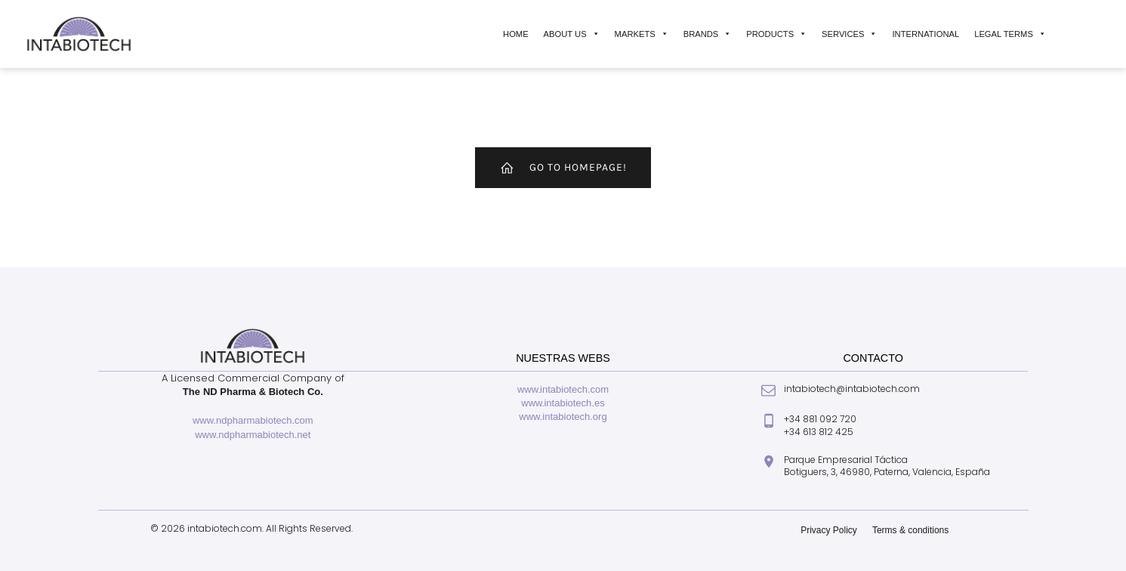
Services (849, 34)
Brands (707, 34)
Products (776, 34)
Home (516, 34)
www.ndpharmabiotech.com (253, 420)
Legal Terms (1010, 34)
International (925, 34)
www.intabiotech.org (562, 416)
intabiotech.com (574, 389)
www (527, 389)
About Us (572, 34)
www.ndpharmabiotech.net (252, 434)
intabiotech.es (574, 403)
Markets (641, 34)
